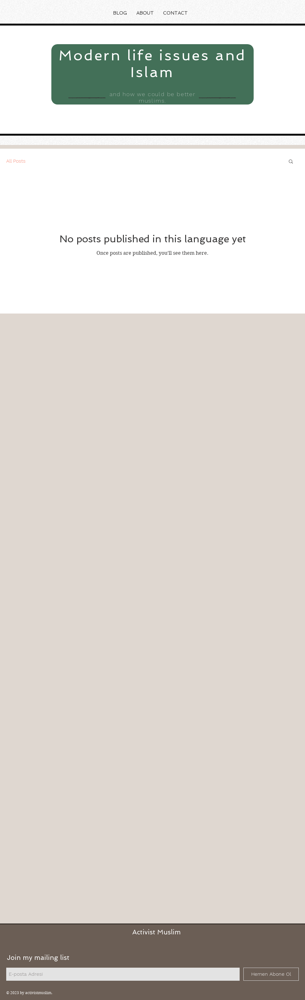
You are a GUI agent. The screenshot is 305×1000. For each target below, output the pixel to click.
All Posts (16, 161)
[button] (291, 162)
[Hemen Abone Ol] (271, 974)
